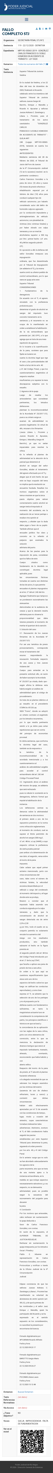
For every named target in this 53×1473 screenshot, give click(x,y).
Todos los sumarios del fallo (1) (33, 64)
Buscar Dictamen (25, 1392)
